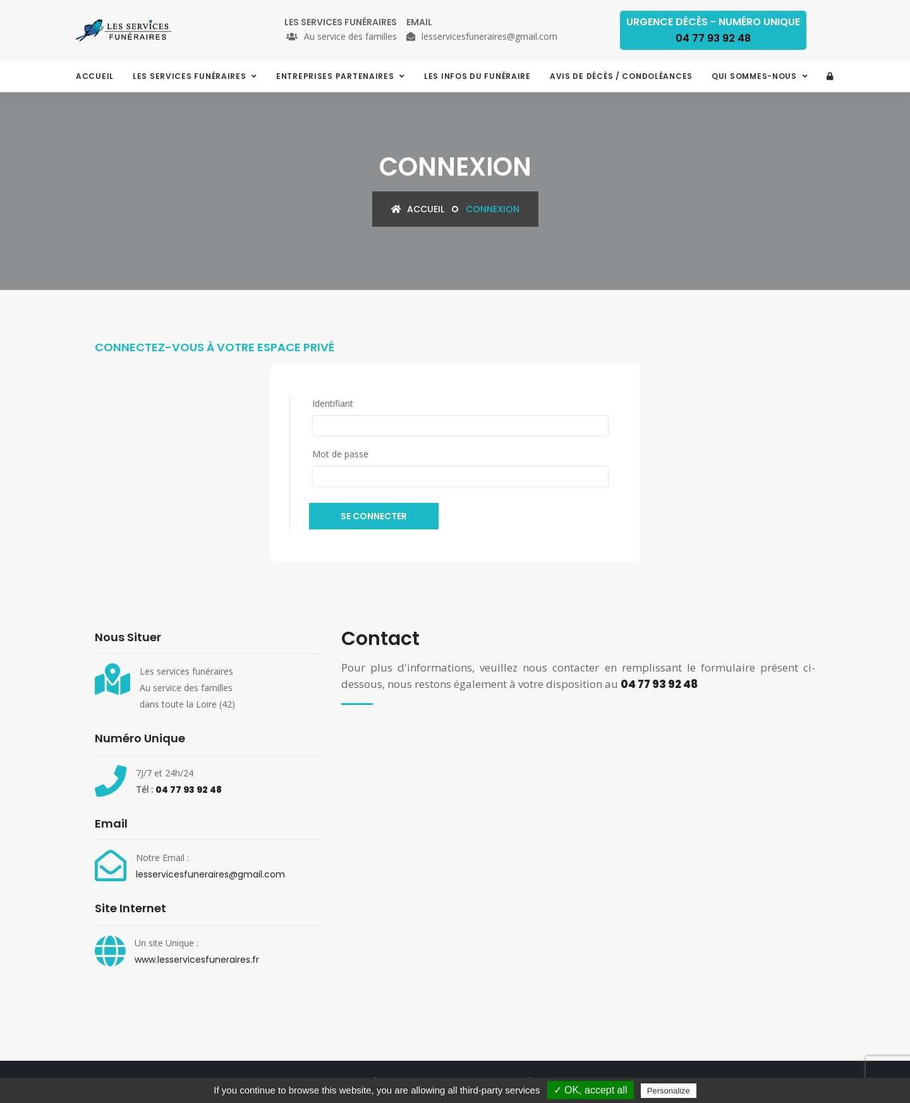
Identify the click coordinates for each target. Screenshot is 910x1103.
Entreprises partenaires (336, 76)
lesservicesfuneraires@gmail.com (210, 874)
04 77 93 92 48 (188, 789)
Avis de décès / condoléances (621, 76)
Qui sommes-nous (755, 76)
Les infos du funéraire (477, 76)
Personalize (668, 1090)
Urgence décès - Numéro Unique (713, 30)
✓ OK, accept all (591, 1090)
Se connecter (374, 516)
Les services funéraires (190, 76)
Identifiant (332, 403)
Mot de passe (340, 454)
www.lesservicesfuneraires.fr (197, 959)
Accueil (95, 76)
